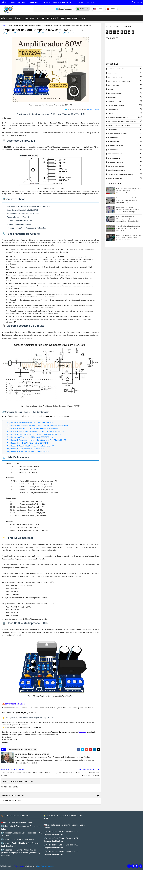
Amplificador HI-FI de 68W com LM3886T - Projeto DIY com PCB (30, 423)
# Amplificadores (30, 749)
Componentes (31, 18)
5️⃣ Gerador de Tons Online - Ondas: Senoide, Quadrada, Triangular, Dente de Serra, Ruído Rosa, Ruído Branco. (20, 853)
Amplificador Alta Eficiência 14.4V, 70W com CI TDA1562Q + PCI (30, 437)
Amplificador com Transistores (119, 81)
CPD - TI (110, 113)
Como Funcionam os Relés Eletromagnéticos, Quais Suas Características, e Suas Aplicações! (127, 219)
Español (96, 109)
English (89, 109)
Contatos (45, 2)
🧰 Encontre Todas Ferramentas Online (16, 822)
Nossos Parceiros (17, 2)
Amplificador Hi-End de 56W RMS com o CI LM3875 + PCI (27, 443)
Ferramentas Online (68, 18)
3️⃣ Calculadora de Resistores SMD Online (18, 839)
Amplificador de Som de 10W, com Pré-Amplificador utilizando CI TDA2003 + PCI (36, 431)
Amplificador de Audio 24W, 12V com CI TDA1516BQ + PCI (28, 452)
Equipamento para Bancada (117, 134)
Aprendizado (48, 18)
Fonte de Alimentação (115, 146)
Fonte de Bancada (114, 150)
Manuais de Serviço (115, 158)
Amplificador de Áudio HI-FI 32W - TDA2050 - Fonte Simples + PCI (30, 446)
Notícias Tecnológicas (116, 166)
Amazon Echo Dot (114, 73)
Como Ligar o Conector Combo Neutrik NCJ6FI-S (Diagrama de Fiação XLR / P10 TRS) (127, 200)
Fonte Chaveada (113, 142)
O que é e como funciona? (117, 170)
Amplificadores (30, 25)
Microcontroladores (115, 162)
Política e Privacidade (87, 2)
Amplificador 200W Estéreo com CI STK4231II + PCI (25, 449)
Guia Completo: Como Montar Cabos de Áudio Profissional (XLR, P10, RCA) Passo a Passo (128, 191)
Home (5, 25)
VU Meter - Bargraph (115, 178)
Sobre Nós (33, 2)
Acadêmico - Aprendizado (117, 69)
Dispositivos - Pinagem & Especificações (122, 121)
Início (4, 2)
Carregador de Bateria (116, 101)
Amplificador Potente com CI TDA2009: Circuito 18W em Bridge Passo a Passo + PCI (37, 425)
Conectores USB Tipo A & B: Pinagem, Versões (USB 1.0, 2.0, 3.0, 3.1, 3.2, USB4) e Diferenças (128, 209)
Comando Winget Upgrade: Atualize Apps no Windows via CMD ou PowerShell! (128, 228)
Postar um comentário (12, 800)
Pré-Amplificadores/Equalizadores (120, 174)
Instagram (63, 732)
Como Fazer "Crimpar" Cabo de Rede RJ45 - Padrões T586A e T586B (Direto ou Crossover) (128, 238)
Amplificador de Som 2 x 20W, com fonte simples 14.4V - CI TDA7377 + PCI (34, 434)
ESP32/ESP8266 (113, 138)
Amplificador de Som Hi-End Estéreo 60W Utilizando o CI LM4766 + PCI (32, 428)
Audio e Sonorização (115, 93)
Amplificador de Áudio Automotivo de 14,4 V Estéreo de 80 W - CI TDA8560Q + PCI (36, 440)
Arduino (111, 89)
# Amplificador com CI (15, 749)
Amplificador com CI (16, 25)
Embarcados (112, 129)
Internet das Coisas (115, 154)
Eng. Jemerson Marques (45, 866)
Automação (112, 97)
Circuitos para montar (44, 25)
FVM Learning (39, 727)
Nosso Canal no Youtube (63, 2)
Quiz (84, 18)
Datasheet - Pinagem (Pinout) (118, 117)
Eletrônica (14, 18)
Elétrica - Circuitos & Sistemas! (119, 125)
